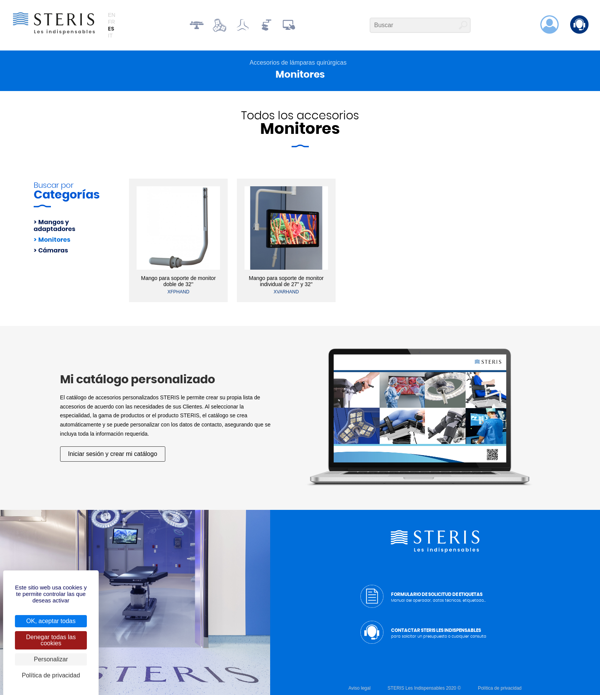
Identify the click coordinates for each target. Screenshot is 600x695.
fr (111, 22)
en (111, 15)
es (111, 29)
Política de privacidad (500, 688)
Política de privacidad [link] (51, 675)
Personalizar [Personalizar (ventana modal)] (51, 659)
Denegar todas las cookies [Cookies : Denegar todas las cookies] (51, 640)
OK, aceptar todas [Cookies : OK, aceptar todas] (51, 621)
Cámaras (53, 250)
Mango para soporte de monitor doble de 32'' (178, 281)
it (110, 36)
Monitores (54, 240)
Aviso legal (360, 688)
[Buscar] (420, 25)
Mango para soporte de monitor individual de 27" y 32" (286, 281)
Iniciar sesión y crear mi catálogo (112, 454)
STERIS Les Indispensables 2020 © (424, 688)
